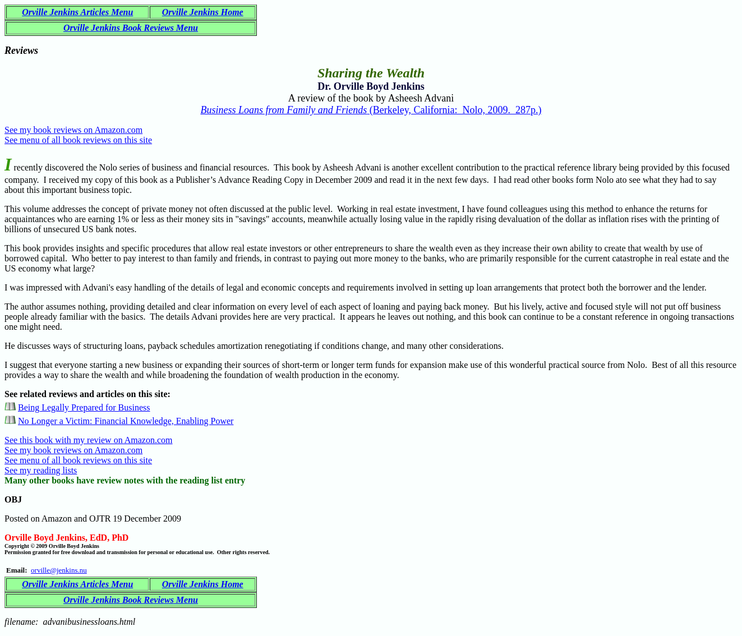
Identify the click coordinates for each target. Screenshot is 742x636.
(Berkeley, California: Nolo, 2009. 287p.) (370, 110)
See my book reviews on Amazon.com (73, 130)
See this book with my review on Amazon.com (88, 440)
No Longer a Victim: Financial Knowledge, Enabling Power (125, 421)
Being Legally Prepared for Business (84, 407)
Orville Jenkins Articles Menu (77, 12)
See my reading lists (40, 470)
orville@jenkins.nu (59, 570)
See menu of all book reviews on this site (78, 140)
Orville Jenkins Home (202, 12)
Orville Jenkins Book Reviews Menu (130, 28)
